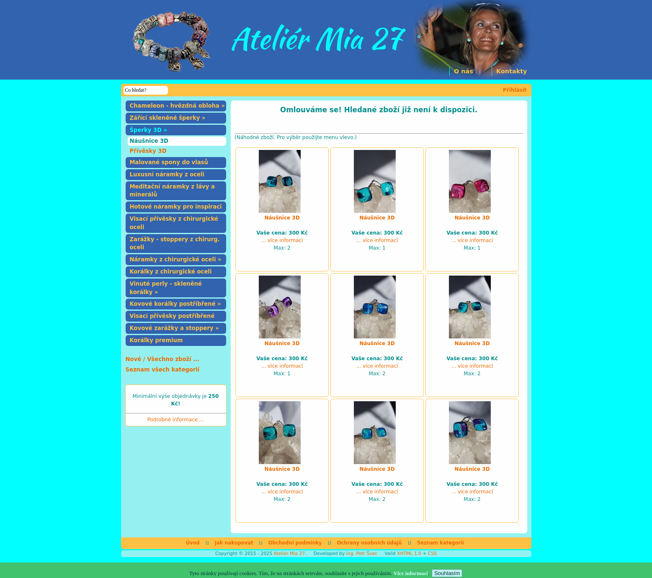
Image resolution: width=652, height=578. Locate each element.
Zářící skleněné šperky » (168, 118)
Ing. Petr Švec (361, 553)
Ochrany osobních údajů (369, 543)
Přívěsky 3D (148, 151)
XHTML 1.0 (409, 553)
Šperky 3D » (149, 130)
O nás (463, 71)
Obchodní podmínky (295, 543)
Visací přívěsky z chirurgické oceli (174, 223)
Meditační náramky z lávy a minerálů (172, 190)
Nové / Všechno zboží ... (163, 359)
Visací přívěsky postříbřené (172, 316)
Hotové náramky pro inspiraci (176, 207)
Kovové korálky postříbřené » (175, 304)
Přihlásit (515, 90)
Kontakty (511, 71)
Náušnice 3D (149, 141)
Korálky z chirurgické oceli (171, 271)
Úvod (193, 543)
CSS (432, 553)
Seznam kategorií (440, 543)
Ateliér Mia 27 (289, 553)
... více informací (282, 240)
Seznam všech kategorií (163, 369)
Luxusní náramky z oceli (167, 174)
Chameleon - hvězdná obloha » (177, 106)
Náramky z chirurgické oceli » (176, 259)
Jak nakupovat (234, 543)
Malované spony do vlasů (169, 162)
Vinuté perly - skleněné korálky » (166, 288)
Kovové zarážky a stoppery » (174, 328)
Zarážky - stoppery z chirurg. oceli (175, 243)
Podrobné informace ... (175, 420)
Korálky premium (156, 340)
